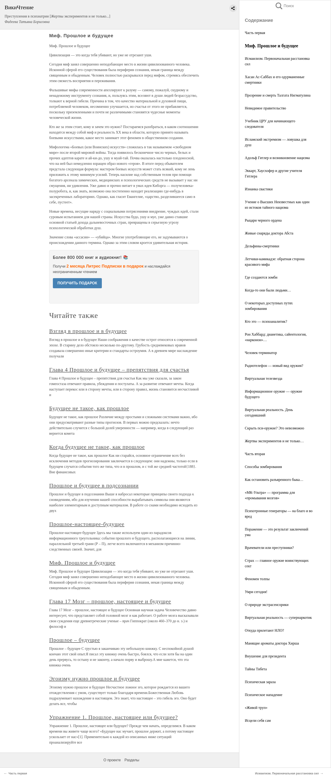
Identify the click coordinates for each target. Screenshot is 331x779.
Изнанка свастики (259, 189)
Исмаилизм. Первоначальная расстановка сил (287, 773)
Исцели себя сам (258, 720)
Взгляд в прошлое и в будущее (88, 331)
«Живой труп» (256, 708)
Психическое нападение (263, 695)
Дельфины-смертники (262, 246)
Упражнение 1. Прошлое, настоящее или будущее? (113, 717)
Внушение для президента (265, 656)
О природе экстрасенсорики (266, 605)
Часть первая (255, 33)
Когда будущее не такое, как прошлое (97, 447)
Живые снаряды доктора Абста (269, 233)
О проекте (112, 760)
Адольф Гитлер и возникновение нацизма (277, 158)
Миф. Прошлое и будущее (82, 563)
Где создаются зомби (261, 277)
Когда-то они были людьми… (268, 290)
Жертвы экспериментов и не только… (274, 441)
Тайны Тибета (256, 669)
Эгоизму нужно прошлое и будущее (94, 679)
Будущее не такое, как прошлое (89, 408)
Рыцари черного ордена (263, 220)
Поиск (284, 6)
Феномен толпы (257, 579)
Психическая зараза (260, 682)
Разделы (131, 760)
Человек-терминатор (261, 353)
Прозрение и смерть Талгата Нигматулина (278, 95)
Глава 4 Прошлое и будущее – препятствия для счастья (119, 370)
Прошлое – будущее (74, 640)
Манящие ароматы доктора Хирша (272, 643)
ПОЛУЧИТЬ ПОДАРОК (77, 283)
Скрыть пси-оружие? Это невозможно (274, 428)
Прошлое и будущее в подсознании (94, 485)
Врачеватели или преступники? (269, 548)
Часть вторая (255, 454)
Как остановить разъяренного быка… (274, 480)
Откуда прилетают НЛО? (264, 630)
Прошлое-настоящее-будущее (86, 524)
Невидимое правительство (265, 108)
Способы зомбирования (263, 467)
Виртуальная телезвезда (263, 378)
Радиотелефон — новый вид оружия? (274, 366)
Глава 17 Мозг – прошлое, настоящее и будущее (110, 601)
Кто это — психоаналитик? (266, 321)
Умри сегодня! (256, 592)
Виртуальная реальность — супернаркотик (278, 617)
